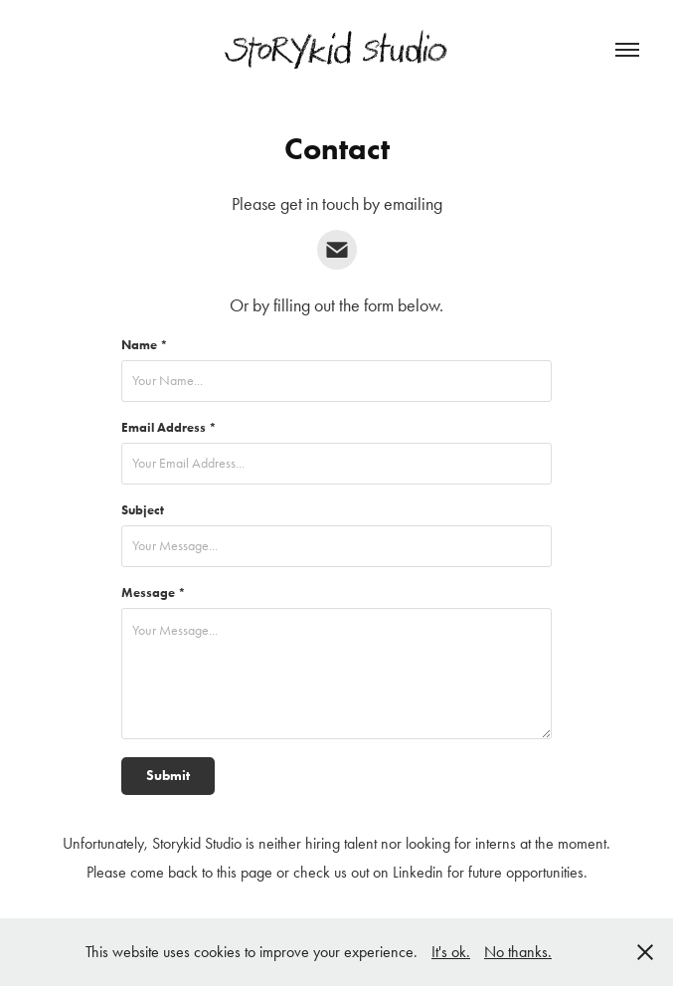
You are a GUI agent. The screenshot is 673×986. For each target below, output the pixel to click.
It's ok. (450, 951)
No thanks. (518, 951)
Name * (144, 344)
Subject (142, 509)
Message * (153, 592)
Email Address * (169, 427)
